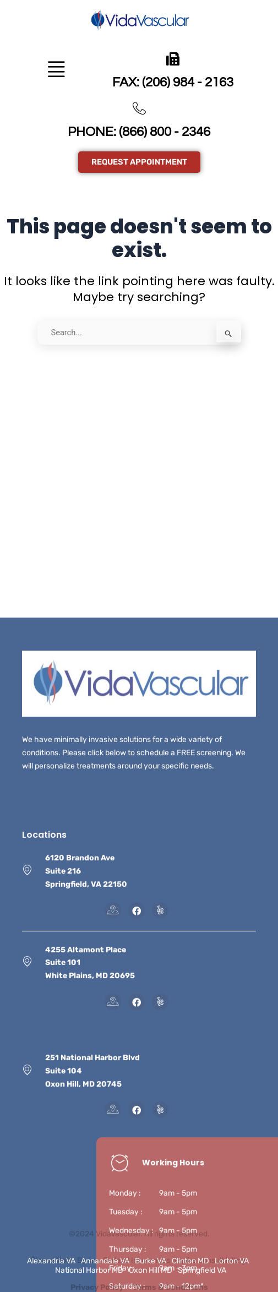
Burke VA (150, 1261)
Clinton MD (190, 1261)
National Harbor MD (89, 1270)
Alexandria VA (51, 1261)
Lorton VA (232, 1261)
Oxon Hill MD (150, 1270)
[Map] (113, 1135)
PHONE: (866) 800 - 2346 (139, 132)
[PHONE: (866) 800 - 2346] (139, 108)
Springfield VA (202, 1270)
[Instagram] (160, 1135)
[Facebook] (136, 1135)
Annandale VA (105, 1261)
